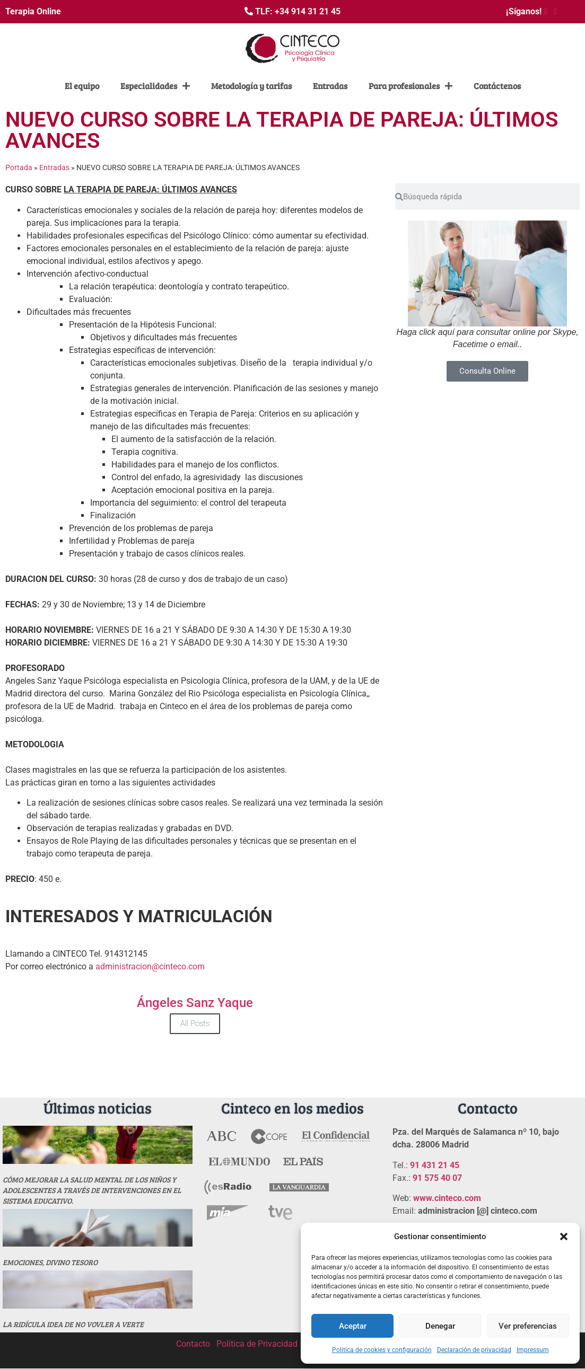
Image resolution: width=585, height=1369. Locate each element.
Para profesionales (410, 85)
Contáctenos (497, 85)
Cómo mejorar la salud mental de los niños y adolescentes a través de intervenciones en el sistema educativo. (92, 1190)
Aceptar (352, 1326)
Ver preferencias (528, 1326)
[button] (563, 1236)
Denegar (440, 1326)
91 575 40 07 (437, 1178)
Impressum (533, 1350)
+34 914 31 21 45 (307, 11)
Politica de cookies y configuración (382, 1350)
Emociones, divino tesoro (50, 1262)
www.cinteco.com (447, 1198)
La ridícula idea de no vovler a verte (73, 1324)
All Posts (194, 1023)
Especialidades (155, 85)
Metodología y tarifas (251, 85)
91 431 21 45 (434, 1165)
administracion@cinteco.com (150, 966)
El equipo (82, 85)
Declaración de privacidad (474, 1350)
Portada (18, 167)
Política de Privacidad (257, 1344)
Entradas (330, 85)
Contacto (193, 1344)
